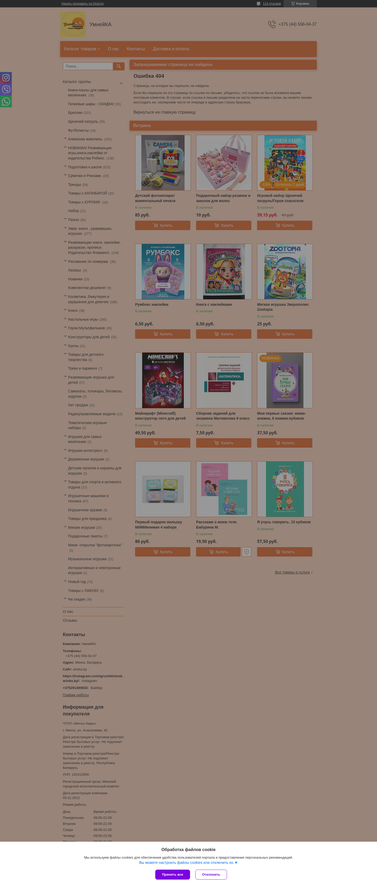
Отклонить (211, 874)
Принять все (172, 874)
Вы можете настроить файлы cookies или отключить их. (186, 862)
